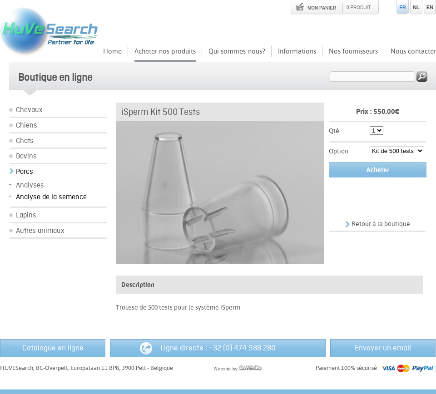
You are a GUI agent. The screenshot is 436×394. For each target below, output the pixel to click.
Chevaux (29, 110)
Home (112, 51)
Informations (297, 51)
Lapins (26, 215)
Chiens (26, 125)
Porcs (24, 172)
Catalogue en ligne (53, 348)
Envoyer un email (383, 348)
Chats (25, 141)
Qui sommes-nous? (236, 51)
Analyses (30, 185)
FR (402, 7)
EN (429, 7)
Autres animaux (40, 231)
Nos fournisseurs (353, 51)
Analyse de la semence (51, 197)
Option (338, 151)
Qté (334, 130)
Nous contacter (413, 51)
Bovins (26, 156)
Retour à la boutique (381, 223)
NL (416, 7)
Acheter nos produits (165, 51)
